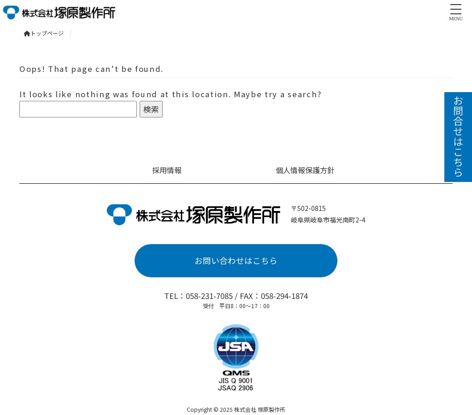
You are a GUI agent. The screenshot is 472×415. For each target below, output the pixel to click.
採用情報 (167, 169)
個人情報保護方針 (305, 169)
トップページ (44, 33)
